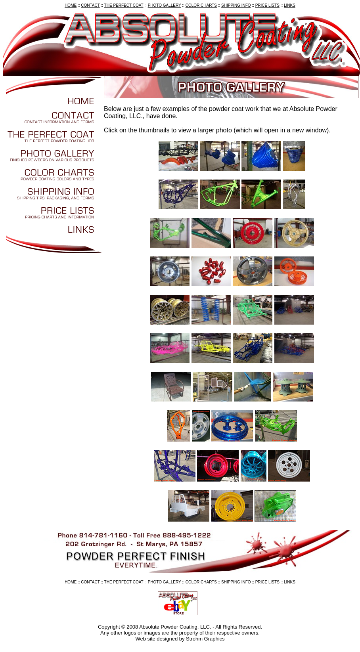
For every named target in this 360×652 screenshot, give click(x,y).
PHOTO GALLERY (164, 5)
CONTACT (90, 5)
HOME (71, 5)
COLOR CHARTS (201, 5)
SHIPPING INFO (236, 5)
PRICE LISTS (267, 5)
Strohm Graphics (205, 639)
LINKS (289, 5)
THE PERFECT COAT (124, 5)
